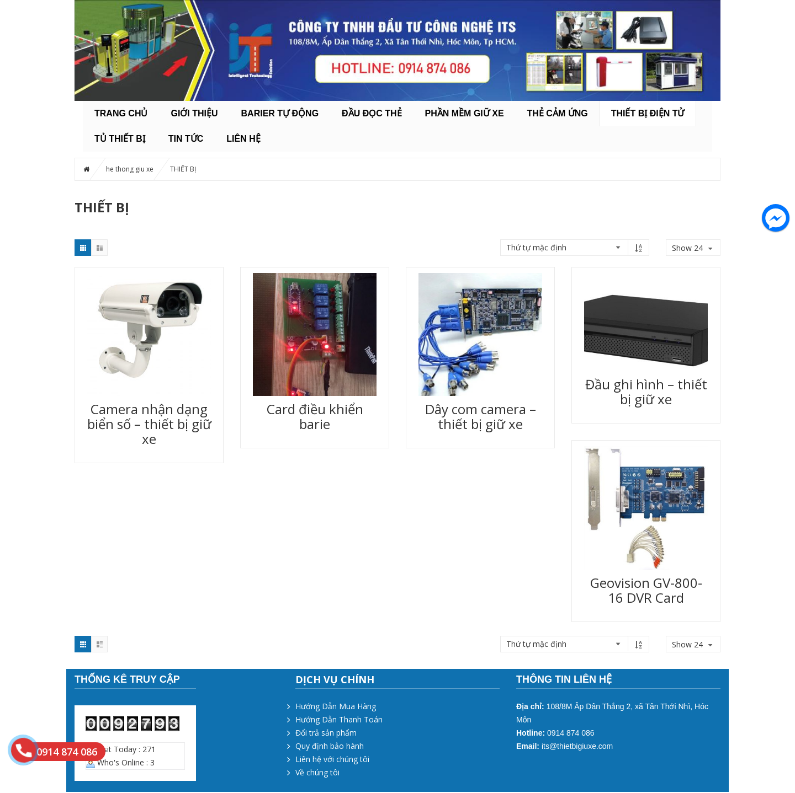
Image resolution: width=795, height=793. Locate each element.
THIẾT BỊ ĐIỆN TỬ (648, 113)
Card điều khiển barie (315, 416)
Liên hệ (243, 138)
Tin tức (186, 138)
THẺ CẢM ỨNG (557, 113)
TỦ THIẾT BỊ (119, 138)
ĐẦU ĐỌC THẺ (371, 113)
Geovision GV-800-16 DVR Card (646, 590)
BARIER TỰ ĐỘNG (280, 113)
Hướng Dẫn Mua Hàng (335, 706)
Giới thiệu (194, 113)
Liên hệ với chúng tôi (332, 759)
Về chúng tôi (317, 772)
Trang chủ (120, 113)
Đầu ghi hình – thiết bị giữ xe (646, 391)
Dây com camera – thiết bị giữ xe (480, 416)
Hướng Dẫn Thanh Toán (339, 719)
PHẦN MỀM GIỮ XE (464, 113)
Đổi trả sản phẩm (326, 732)
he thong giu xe (129, 169)
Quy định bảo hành (329, 746)
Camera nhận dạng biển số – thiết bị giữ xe (149, 424)
